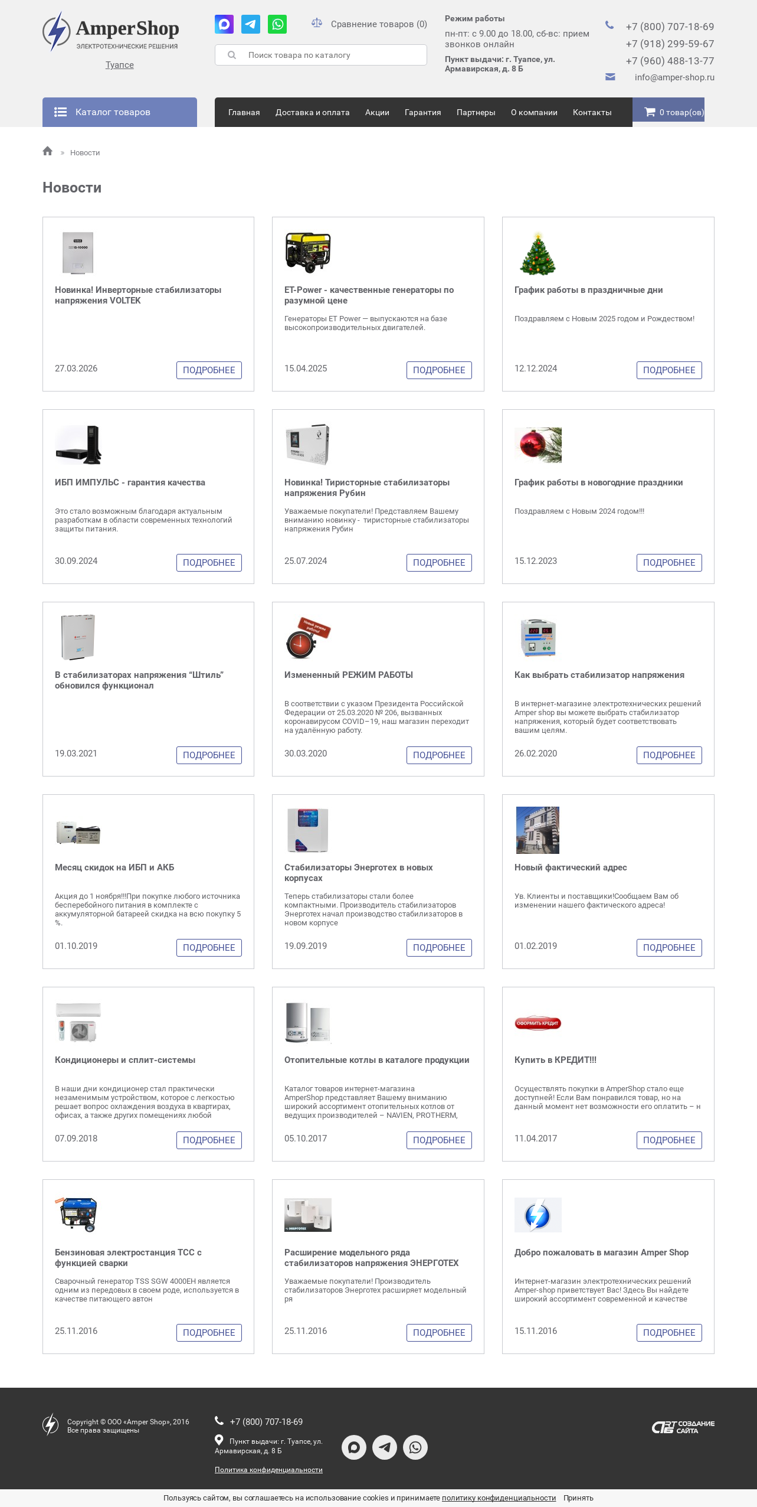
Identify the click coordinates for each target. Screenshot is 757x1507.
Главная (244, 112)
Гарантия (423, 112)
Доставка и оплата (313, 112)
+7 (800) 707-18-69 (670, 26)
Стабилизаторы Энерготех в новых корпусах (358, 872)
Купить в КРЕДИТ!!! (556, 1060)
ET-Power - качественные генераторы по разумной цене (369, 295)
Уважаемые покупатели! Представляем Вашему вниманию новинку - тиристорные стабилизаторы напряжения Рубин (376, 520)
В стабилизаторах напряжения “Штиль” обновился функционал (139, 680)
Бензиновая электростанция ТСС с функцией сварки (128, 1257)
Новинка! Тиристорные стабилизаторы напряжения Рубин (367, 487)
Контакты (592, 112)
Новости (80, 152)
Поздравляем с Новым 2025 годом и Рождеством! (604, 318)
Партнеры (476, 112)
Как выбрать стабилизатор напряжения (599, 675)
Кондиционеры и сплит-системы (125, 1060)
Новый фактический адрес (571, 867)
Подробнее (209, 370)
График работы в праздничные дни (589, 290)
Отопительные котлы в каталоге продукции (377, 1060)
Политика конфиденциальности (269, 1470)
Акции (377, 112)
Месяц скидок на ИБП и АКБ (114, 867)
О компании (534, 112)
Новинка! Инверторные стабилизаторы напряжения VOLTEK (138, 295)
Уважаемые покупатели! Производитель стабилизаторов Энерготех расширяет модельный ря (375, 1290)
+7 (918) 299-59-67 (670, 44)
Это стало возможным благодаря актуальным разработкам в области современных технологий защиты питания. (143, 520)
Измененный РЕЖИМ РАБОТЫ (348, 675)
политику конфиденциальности (499, 1497)
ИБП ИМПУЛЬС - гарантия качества (130, 482)
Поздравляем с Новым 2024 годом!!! (579, 511)
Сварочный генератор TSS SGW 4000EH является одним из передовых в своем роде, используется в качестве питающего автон (147, 1290)
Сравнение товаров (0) (369, 24)
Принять (578, 1497)
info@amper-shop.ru (675, 77)
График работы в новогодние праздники (599, 482)
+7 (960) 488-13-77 (670, 61)
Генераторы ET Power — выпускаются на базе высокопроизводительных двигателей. (365, 323)
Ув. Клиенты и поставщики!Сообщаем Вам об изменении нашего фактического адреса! (597, 900)
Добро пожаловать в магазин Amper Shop (602, 1252)
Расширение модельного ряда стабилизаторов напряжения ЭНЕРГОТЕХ (371, 1257)
